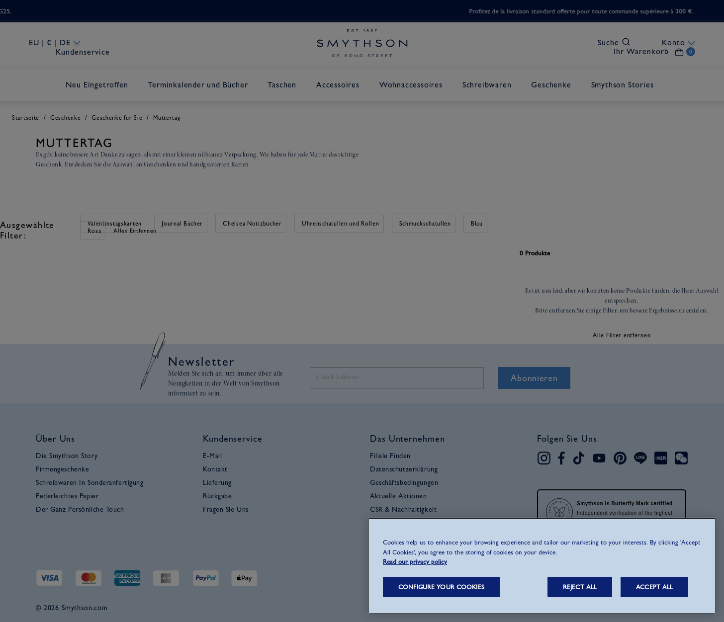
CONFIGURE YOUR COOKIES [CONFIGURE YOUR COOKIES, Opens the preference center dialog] (441, 587)
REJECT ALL (580, 587)
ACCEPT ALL (654, 587)
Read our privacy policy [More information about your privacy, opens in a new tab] (415, 561)
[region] (542, 566)
